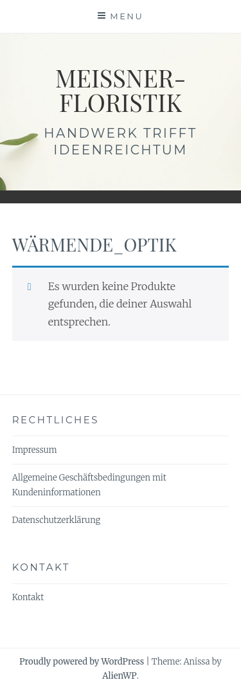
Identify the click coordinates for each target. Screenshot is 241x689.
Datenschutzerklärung (56, 520)
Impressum (34, 450)
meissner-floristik (120, 89)
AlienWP (119, 675)
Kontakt (28, 597)
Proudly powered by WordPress (81, 661)
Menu (126, 16)
